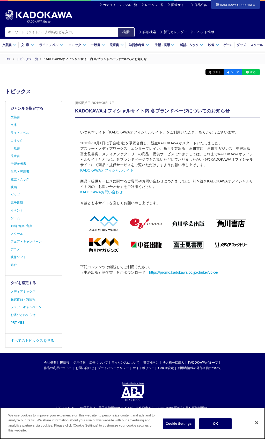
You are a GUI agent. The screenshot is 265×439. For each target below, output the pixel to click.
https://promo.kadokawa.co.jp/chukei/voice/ (183, 272)
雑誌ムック (191, 45)
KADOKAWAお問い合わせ (101, 192)
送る (252, 72)
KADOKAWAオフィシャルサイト (107, 170)
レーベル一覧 (154, 5)
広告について (98, 362)
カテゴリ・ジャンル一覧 (120, 5)
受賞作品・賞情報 (23, 299)
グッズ (241, 45)
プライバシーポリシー (113, 368)
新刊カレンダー (173, 32)
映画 (14, 187)
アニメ (15, 249)
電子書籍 (17, 202)
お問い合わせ (85, 368)
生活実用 (164, 45)
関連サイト (179, 5)
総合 (14, 265)
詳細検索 (147, 32)
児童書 (116, 45)
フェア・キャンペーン (26, 241)
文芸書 (9, 45)
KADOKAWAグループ (203, 362)
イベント (17, 210)
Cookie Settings (179, 428)
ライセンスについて (125, 362)
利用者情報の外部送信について (199, 368)
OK (215, 428)
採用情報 (79, 362)
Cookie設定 (166, 368)
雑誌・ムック (20, 179)
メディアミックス (23, 291)
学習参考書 (139, 45)
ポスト (212, 72)
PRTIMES (17, 322)
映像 (213, 45)
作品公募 (201, 5)
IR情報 (64, 362)
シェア (232, 72)
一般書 (98, 45)
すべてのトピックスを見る (32, 340)
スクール (256, 45)
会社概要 (50, 362)
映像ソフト (18, 257)
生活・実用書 (20, 171)
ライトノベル (51, 45)
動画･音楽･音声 (21, 226)
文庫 (14, 125)
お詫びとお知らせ (23, 315)
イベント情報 (202, 32)
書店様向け (151, 362)
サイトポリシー (143, 368)
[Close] (256, 427)
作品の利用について (58, 368)
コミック (77, 45)
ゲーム (228, 45)
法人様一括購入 (173, 362)
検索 (126, 32)
